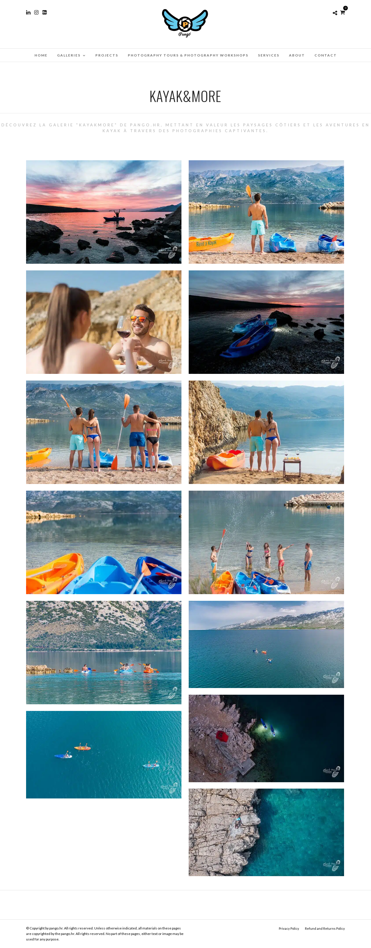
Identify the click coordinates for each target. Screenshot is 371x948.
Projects (106, 55)
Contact (325, 55)
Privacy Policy (289, 928)
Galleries (69, 55)
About (297, 55)
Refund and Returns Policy (325, 928)
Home (41, 55)
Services (268, 55)
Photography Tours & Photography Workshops (188, 55)
